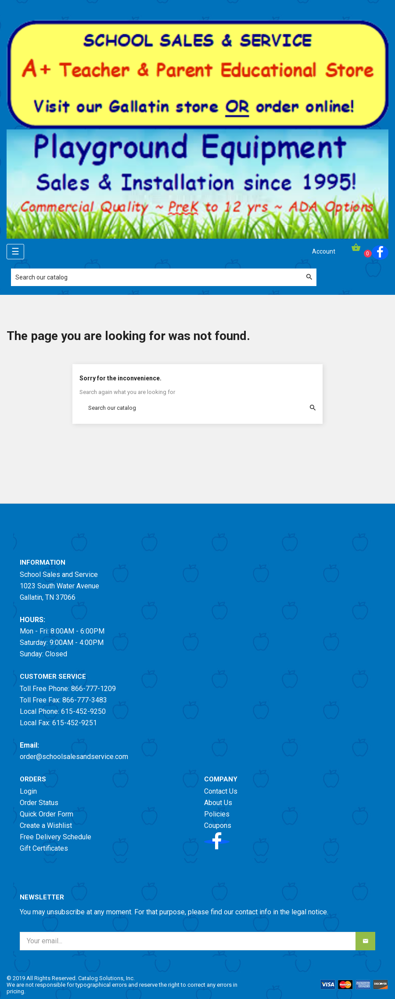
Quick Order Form (46, 814)
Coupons (217, 825)
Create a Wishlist (46, 825)
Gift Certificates (44, 848)
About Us (218, 802)
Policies (217, 814)
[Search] (163, 277)
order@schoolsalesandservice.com (74, 756)
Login (28, 791)
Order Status (39, 802)
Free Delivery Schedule (55, 837)
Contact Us (220, 791)
